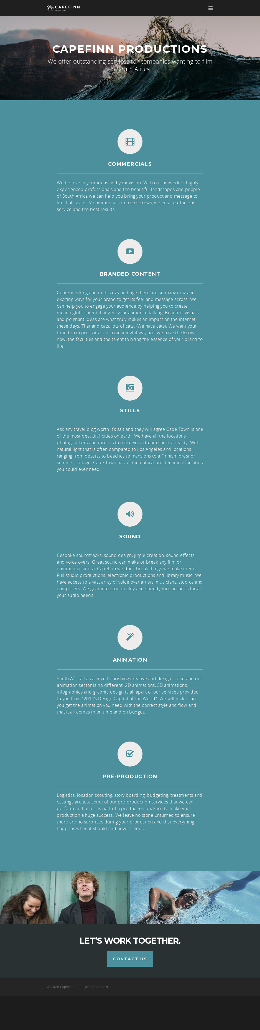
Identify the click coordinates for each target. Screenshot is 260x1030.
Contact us (130, 993)
